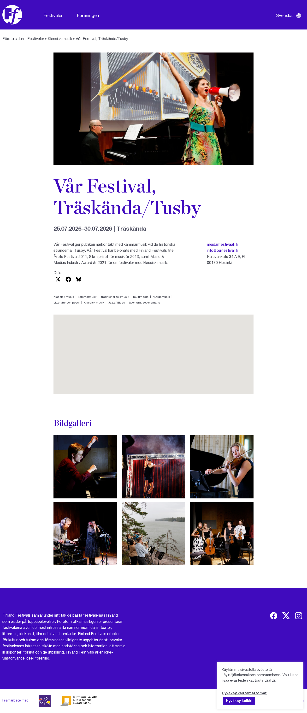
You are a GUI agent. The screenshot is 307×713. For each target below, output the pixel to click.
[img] (273, 615)
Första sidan (13, 38)
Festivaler (53, 15)
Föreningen (88, 15)
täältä (269, 680)
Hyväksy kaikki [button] (239, 700)
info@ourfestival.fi (222, 250)
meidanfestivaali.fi (222, 244)
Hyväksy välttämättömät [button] (244, 693)
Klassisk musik (60, 38)
